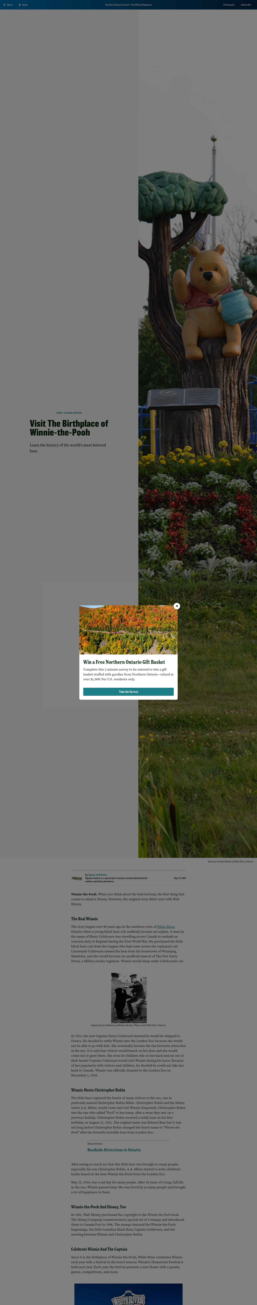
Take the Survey (128, 692)
